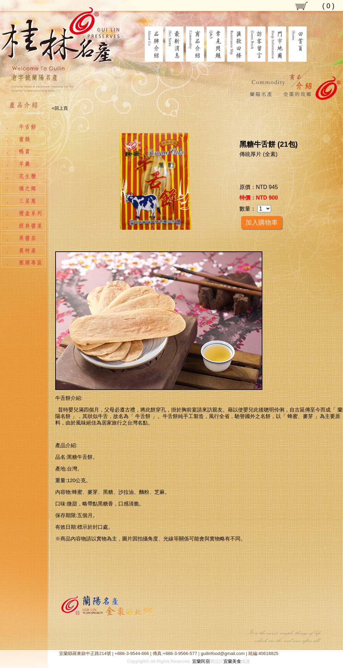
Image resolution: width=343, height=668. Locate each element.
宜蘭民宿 (201, 661)
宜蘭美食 (232, 661)
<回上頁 (60, 108)
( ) (328, 6)
